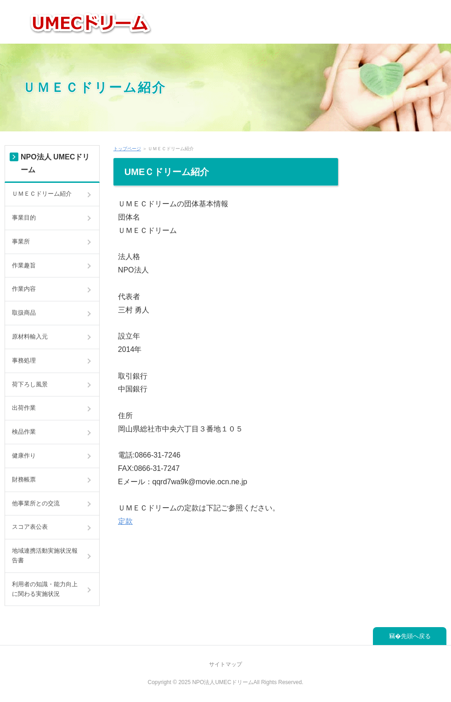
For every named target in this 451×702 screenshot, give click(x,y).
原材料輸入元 (30, 336)
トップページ (127, 148)
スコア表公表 (30, 526)
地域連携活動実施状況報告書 (45, 555)
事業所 (21, 241)
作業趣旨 (24, 265)
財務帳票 (24, 479)
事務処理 (24, 360)
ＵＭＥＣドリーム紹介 (94, 87)
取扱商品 (24, 312)
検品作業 (24, 431)
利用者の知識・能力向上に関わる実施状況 (45, 589)
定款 (125, 521)
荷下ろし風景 (30, 384)
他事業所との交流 (36, 503)
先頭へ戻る (416, 636)
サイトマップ (225, 664)
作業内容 (24, 288)
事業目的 (24, 217)
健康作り (24, 455)
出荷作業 (24, 407)
